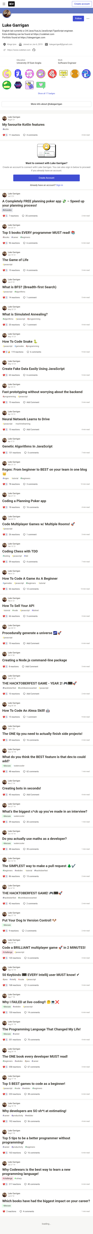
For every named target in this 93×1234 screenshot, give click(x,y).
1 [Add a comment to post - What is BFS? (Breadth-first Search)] (30, 297)
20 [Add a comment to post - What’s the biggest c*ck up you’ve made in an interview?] (31, 822)
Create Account (46, 178)
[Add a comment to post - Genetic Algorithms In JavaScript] (12, 452)
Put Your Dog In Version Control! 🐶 (29, 920)
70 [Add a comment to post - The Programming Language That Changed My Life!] (32, 1039)
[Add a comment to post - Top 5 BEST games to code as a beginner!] (12, 1094)
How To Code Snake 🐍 (20, 342)
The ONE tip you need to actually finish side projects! (42, 734)
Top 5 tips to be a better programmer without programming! (36, 1140)
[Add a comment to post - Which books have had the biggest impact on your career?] (9, 1211)
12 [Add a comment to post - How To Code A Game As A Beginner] (31, 589)
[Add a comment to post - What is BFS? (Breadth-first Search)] (11, 297)
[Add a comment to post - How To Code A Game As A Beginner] (11, 588)
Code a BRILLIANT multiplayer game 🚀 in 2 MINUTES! (44, 948)
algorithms (20, 291)
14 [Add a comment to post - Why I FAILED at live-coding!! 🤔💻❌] (32, 1012)
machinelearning (22, 423)
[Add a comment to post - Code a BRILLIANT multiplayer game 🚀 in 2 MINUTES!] (12, 958)
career (14, 237)
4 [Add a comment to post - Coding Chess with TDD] (30, 561)
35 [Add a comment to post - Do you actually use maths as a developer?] (31, 849)
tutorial (14, 478)
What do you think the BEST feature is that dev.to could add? (44, 759)
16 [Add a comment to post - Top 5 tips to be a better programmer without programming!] (32, 1152)
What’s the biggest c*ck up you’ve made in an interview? (44, 811)
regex (6, 478)
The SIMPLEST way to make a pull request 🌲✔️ (39, 866)
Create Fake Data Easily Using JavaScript (33, 369)
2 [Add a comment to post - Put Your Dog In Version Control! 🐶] (28, 930)
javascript (7, 264)
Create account (82, 4)
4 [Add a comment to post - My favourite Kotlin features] (30, 135)
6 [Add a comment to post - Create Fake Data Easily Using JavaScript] (30, 375)
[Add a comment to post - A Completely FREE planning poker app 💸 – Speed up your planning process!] (10, 215)
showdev (7, 210)
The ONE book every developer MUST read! (35, 1056)
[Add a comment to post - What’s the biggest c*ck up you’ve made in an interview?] (11, 821)
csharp (18, 1178)
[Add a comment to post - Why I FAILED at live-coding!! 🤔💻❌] (12, 1012)
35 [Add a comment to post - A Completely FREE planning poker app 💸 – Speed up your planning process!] (29, 216)
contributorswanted (27, 688)
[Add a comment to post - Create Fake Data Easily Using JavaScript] (11, 375)
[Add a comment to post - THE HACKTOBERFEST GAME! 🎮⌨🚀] (11, 903)
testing (6, 556)
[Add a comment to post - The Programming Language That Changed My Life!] (12, 1039)
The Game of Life (15, 260)
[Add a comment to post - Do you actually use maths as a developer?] (11, 849)
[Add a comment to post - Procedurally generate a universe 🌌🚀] (11, 643)
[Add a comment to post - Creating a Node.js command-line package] (10, 666)
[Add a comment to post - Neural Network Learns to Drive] (11, 429)
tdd (26, 556)
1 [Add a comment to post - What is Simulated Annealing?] (30, 324)
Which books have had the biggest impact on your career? (46, 1201)
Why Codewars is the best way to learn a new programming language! (36, 1172)
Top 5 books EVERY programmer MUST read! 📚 (38, 233)
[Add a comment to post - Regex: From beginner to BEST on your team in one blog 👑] (11, 484)
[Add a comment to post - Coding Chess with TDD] (11, 561)
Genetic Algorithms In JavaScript (27, 446)
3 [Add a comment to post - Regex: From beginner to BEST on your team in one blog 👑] (30, 484)
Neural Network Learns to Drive (26, 419)
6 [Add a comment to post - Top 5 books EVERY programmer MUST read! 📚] (30, 243)
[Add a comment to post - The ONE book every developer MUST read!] (12, 1066)
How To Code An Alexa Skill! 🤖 (26, 711)
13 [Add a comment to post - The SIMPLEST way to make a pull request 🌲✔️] (31, 876)
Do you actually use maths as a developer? (34, 839)
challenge (7, 952)
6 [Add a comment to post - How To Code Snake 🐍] (33, 352)
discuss (7, 765)
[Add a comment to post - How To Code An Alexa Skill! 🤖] (11, 716)
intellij (13, 979)
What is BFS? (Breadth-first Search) (29, 287)
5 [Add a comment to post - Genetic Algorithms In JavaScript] (31, 452)
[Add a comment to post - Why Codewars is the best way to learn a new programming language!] (12, 1184)
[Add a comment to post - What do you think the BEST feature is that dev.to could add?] (11, 771)
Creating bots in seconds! (21, 788)
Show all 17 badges (46, 93)
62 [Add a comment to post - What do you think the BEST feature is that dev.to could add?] (31, 771)
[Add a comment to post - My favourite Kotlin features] (11, 135)
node (15, 610)
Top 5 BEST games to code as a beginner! (33, 1084)
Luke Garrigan (14, 117)
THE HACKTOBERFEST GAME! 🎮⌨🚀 (32, 893)
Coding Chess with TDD (20, 551)
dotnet (35, 610)
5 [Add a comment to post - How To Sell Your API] (30, 616)
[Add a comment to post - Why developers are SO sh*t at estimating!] (12, 1121)
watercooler (18, 765)
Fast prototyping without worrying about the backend (42, 392)
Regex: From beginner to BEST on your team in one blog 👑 (44, 472)
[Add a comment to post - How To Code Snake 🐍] (13, 351)
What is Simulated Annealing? (25, 314)
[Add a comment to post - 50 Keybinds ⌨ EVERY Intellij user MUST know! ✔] (12, 985)
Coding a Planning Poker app (24, 501)
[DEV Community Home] (11, 4)
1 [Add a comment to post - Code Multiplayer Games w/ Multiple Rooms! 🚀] (30, 534)
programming (33, 319)
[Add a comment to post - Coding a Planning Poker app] (11, 507)
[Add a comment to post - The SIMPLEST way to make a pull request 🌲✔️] (11, 876)
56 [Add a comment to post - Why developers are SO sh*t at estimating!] (32, 1121)
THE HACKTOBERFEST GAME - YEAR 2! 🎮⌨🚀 (39, 683)
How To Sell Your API (18, 606)
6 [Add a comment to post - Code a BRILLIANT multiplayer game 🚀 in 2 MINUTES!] (31, 958)
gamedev (19, 346)
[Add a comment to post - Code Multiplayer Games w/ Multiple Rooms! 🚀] (11, 534)
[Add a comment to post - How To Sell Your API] (11, 616)
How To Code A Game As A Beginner (30, 579)
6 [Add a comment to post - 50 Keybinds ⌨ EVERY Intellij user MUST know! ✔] (31, 985)
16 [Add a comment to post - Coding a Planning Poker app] (31, 507)
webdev (19, 870)
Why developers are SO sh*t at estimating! (34, 1111)
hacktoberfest (9, 688)
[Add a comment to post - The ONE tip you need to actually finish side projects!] (11, 740)
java (5, 979)
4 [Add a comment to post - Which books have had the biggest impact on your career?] (26, 1211)
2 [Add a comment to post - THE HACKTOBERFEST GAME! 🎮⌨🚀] (30, 903)
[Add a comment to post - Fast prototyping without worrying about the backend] (11, 402)
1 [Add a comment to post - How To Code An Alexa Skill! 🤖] (30, 717)
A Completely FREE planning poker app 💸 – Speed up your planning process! (43, 203)
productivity (17, 1115)
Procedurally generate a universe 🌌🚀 (32, 633)
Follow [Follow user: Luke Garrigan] (78, 18)
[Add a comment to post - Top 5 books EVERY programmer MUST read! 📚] (11, 243)
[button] (6, 73)
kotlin (6, 129)
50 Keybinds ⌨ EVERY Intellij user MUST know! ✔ (40, 975)
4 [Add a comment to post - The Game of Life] (30, 270)
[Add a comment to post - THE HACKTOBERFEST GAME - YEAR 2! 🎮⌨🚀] (11, 693)
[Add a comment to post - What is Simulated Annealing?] (11, 324)
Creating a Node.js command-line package (34, 660)
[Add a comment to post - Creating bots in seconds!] (11, 794)
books (6, 237)
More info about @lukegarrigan (46, 104)
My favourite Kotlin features (23, 125)
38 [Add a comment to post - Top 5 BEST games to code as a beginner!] (32, 1094)
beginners (25, 237)
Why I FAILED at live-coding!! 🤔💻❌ (30, 1002)
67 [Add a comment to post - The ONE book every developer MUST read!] (32, 1067)
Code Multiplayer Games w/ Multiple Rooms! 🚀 (38, 524)
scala (21, 979)
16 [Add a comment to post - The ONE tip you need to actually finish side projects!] (31, 740)
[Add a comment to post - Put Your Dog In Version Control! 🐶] (10, 930)
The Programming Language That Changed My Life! (41, 1029)
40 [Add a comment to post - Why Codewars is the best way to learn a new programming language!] (32, 1184)
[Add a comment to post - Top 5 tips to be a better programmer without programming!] (12, 1152)
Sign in (59, 185)
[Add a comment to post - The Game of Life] (11, 270)
